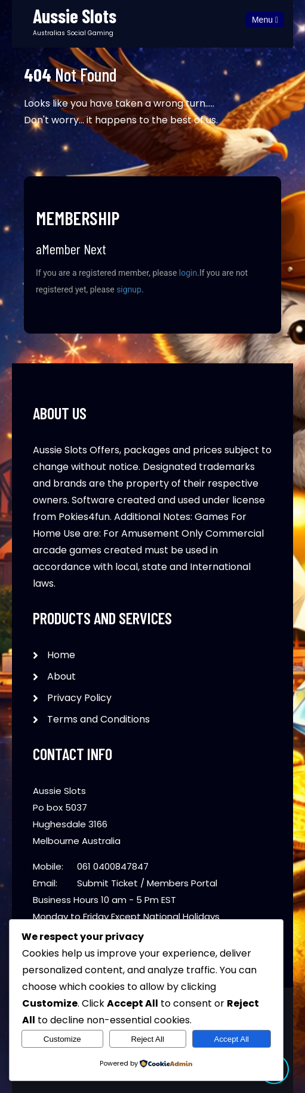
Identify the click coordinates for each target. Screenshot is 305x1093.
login (188, 273)
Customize (62, 1039)
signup (128, 289)
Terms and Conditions (98, 719)
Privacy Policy (79, 698)
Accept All (231, 1039)
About (61, 676)
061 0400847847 (113, 866)
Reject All (147, 1039)
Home (61, 655)
